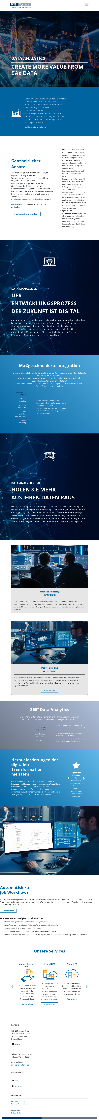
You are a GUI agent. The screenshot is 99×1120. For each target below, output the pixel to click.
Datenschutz (16, 1113)
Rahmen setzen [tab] (40, 740)
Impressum (15, 1111)
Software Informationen (20, 1104)
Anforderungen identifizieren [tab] (40, 735)
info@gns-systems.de (20, 1065)
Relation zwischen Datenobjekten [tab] (20, 414)
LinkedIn (18, 1086)
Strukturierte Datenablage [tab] (21, 406)
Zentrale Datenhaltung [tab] (21, 421)
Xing (16, 1080)
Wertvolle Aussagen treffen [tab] (39, 728)
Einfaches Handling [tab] (22, 400)
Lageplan (18, 1044)
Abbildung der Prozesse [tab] (20, 393)
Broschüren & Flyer (18, 1101)
